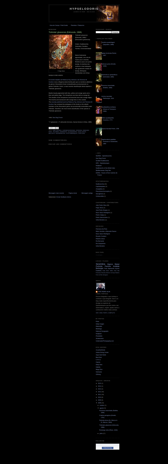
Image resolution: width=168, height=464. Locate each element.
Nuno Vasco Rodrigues (103, 212)
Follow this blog (108, 447)
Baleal (117, 264)
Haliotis (98, 367)
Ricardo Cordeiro (101, 236)
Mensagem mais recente (56, 193)
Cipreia (98, 362)
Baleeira (108, 272)
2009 (99, 400)
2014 (99, 386)
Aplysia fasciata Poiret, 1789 (110, 128)
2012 (99, 391)
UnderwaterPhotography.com (105, 341)
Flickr (97, 321)
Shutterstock (100, 338)
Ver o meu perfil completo (105, 312)
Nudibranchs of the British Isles (105, 168)
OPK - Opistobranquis (102, 163)
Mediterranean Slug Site (103, 170)
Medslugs (99, 329)
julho (101, 433)
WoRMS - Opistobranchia (104, 156)
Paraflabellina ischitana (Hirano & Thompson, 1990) (108, 109)
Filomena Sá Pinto (101, 229)
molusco (52, 133)
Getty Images (100, 324)
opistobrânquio (71, 133)
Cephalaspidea (100, 186)
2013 (99, 389)
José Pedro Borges (102, 210)
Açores (59, 130)
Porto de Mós (99, 274)
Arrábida (116, 266)
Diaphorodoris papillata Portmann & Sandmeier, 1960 (109, 141)
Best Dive (99, 357)
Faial (50, 131)
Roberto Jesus (100, 238)
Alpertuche (111, 268)
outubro (102, 405)
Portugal (81, 133)
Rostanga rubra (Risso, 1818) (108, 430)
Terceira (103, 272)
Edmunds (86, 130)
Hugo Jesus (82, 131)
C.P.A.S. (98, 359)
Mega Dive (99, 369)
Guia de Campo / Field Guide (59, 25)
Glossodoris (72, 131)
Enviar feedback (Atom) (63, 197)
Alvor (107, 270)
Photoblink (99, 336)
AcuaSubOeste (100, 350)
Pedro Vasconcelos (102, 217)
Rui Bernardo (100, 241)
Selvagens (105, 274)
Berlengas (99, 268)
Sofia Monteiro (100, 220)
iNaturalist (99, 326)
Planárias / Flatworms (77, 25)
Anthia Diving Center (102, 352)
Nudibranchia (60, 133)
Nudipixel (98, 165)
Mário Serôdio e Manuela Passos (106, 231)
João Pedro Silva (101, 205)
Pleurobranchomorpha (103, 191)
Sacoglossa (99, 194)
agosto (102, 408)
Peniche (108, 266)
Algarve (110, 264)
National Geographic (102, 331)
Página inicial (73, 193)
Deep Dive (99, 364)
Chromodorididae (68, 130)
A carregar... (99, 255)
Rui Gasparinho (100, 243)
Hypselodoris (84, 8)
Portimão (99, 266)
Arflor (111, 270)
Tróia (105, 268)
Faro (115, 270)
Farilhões (98, 270)
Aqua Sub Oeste (101, 355)
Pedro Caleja (100, 215)
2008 (99, 403)
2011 (99, 394)
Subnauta (99, 372)
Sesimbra (100, 264)
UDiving (98, 374)
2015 (99, 383)
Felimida (56, 131)
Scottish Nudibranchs (102, 160)
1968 (54, 130)
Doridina (79, 130)
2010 (99, 397)
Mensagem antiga (87, 193)
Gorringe (113, 272)
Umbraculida (100, 196)
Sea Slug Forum (58, 117)
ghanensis (63, 131)
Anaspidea (99, 189)
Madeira (117, 272)
